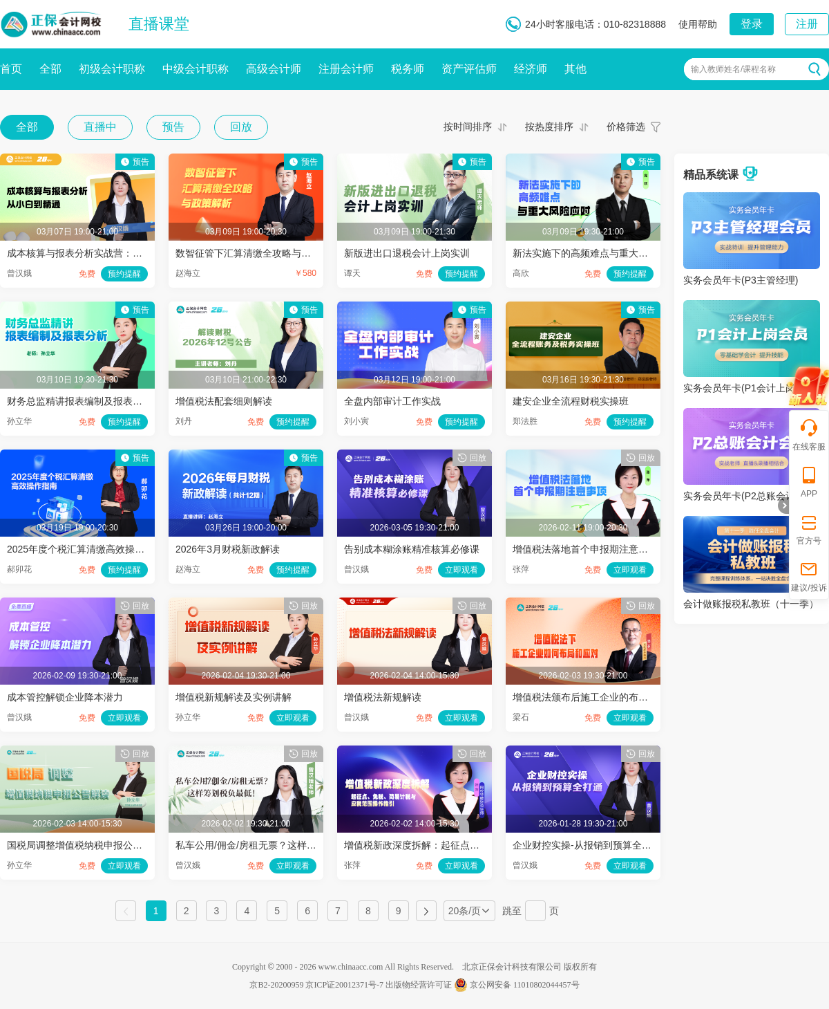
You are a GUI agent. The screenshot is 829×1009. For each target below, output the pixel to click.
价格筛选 (626, 126)
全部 (50, 69)
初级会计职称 (112, 69)
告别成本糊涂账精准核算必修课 (411, 549)
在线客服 (809, 435)
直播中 (100, 127)
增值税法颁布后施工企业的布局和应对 (595, 697)
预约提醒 (124, 274)
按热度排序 (549, 126)
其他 (575, 69)
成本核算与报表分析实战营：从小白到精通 (99, 253)
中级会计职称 (195, 69)
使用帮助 (697, 24)
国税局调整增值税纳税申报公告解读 (84, 845)
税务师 (407, 69)
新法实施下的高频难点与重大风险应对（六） (609, 253)
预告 (173, 127)
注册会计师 (346, 69)
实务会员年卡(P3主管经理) (740, 280)
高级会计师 (273, 69)
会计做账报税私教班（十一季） (751, 603)
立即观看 (461, 570)
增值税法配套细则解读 (223, 401)
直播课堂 (158, 24)
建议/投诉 (808, 576)
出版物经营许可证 (418, 985)
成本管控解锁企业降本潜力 (65, 697)
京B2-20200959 (276, 985)
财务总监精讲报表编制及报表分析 (79, 401)
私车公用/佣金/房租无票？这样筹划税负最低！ (274, 845)
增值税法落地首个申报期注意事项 (585, 549)
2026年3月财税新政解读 (227, 549)
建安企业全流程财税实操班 (571, 401)
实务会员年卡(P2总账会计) (740, 495)
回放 (241, 127)
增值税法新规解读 (382, 697)
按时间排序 (468, 126)
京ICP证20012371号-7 (344, 985)
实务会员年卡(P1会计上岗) (740, 388)
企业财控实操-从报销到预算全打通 (587, 845)
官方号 (809, 529)
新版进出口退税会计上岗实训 (407, 253)
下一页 (426, 910)
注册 (807, 24)
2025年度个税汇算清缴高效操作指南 (85, 549)
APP (809, 482)
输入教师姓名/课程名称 (733, 69)
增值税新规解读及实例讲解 (233, 697)
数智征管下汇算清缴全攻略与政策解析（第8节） (279, 253)
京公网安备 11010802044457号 (517, 985)
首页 (11, 69)
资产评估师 (469, 69)
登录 (752, 24)
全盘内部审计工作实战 (392, 401)
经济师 (530, 69)
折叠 (783, 505)
